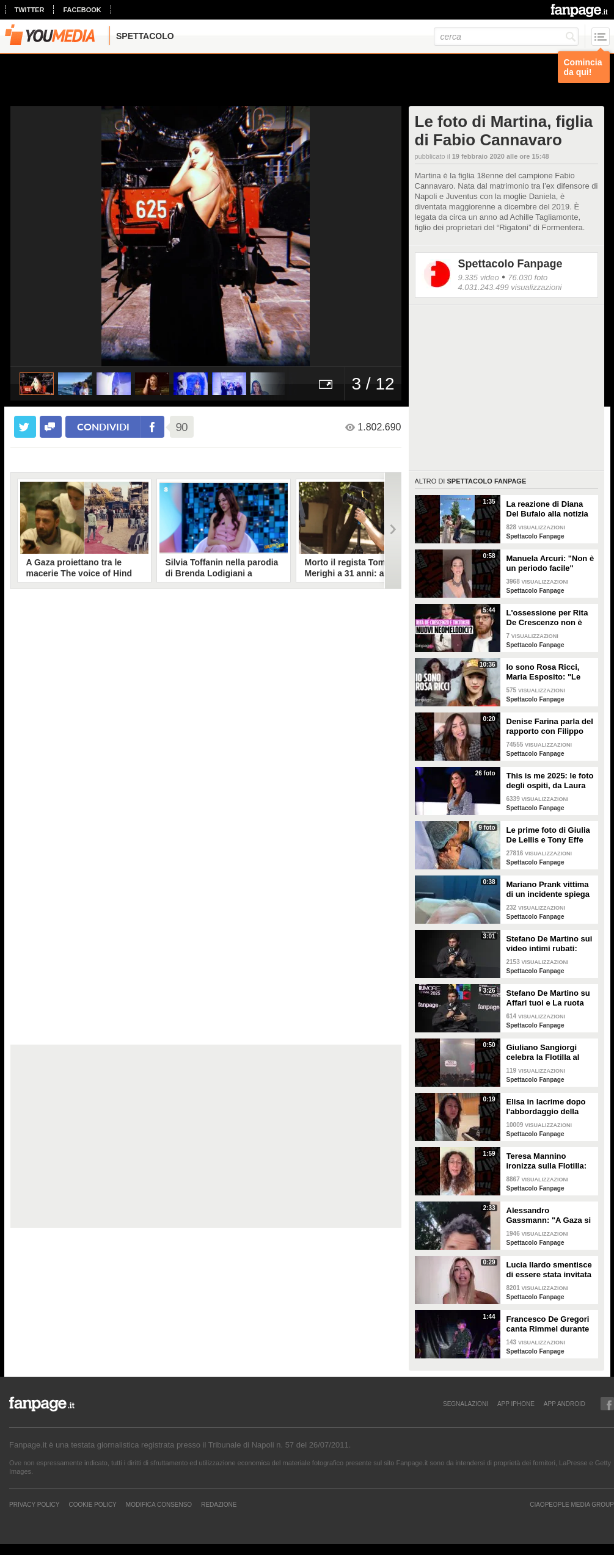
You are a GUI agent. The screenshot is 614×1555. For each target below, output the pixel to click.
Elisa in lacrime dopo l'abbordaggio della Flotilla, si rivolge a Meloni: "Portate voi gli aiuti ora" (549, 1107)
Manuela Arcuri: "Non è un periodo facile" (550, 563)
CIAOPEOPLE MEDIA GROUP (572, 1504)
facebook (82, 9)
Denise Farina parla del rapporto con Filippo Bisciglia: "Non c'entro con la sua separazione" (549, 726)
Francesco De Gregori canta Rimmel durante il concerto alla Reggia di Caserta (548, 1324)
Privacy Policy (34, 1504)
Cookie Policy (92, 1504)
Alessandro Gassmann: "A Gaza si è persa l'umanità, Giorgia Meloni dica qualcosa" (548, 1215)
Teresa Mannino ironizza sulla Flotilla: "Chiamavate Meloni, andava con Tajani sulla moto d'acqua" (550, 1161)
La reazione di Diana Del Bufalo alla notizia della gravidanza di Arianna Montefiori (547, 509)
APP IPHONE (516, 1404)
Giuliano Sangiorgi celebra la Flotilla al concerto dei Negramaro (543, 1052)
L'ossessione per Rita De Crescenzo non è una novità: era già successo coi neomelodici (547, 618)
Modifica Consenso (159, 1504)
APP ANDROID (564, 1404)
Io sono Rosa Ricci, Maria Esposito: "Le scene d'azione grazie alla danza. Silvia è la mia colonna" (547, 672)
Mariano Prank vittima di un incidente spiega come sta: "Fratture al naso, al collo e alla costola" (548, 889)
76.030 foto (527, 277)
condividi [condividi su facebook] (103, 426)
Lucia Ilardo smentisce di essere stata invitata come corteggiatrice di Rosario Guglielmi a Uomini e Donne (549, 1270)
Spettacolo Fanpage (510, 264)
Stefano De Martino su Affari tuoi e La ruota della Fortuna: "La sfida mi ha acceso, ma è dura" (550, 998)
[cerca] (506, 36)
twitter (30, 9)
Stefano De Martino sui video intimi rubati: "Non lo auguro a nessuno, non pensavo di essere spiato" (549, 944)
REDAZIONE (218, 1504)
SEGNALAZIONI (465, 1404)
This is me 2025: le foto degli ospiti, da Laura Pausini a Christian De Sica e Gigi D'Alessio (550, 781)
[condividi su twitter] (25, 427)
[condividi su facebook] (51, 427)
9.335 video (478, 277)
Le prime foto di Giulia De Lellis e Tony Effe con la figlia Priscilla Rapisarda (548, 835)
